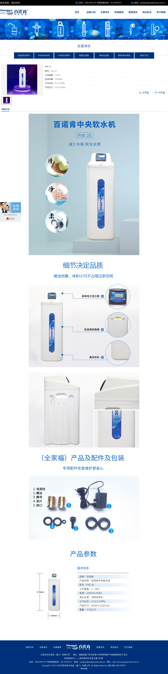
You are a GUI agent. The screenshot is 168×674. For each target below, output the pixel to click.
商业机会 (147, 12)
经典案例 (119, 12)
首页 (77, 12)
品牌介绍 (91, 12)
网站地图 (84, 669)
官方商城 (161, 12)
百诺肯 (10, 219)
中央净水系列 (44, 55)
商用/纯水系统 (124, 55)
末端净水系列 (24, 55)
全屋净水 (105, 12)
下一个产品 (160, 93)
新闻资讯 (133, 12)
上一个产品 (144, 93)
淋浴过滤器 (104, 55)
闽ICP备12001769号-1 (117, 666)
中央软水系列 (64, 55)
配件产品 (144, 55)
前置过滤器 (84, 55)
